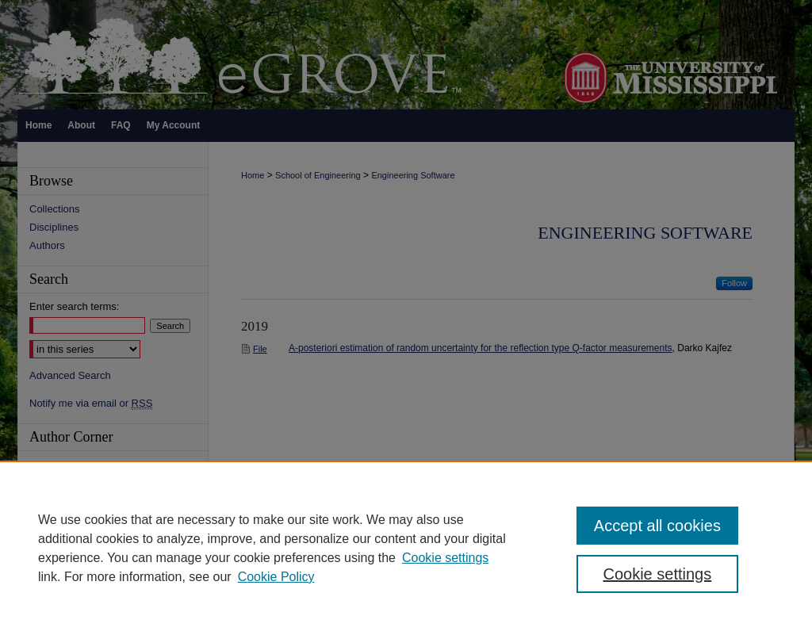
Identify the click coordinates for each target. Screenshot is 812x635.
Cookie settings (445, 557)
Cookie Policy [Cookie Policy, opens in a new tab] (276, 576)
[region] (406, 548)
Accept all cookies (657, 525)
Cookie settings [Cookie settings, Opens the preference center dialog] (657, 574)
